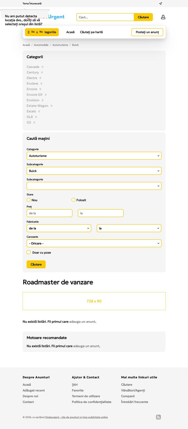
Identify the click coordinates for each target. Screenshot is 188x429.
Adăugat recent (34, 390)
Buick (75, 45)
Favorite (78, 390)
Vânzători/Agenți (133, 390)
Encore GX (34, 95)
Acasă (70, 32)
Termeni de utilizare (86, 396)
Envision (33, 100)
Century (33, 72)
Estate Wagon (37, 106)
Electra (32, 78)
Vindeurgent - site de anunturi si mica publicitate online (76, 417)
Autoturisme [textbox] (37, 156)
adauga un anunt (82, 322)
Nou (32, 200)
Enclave (32, 83)
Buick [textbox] (33, 171)
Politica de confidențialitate (91, 402)
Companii (128, 396)
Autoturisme (60, 45)
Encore (32, 89)
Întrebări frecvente (134, 402)
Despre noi (30, 396)
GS (29, 122)
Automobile (41, 45)
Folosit (78, 200)
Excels (31, 111)
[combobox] (94, 156)
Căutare (126, 384)
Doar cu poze (39, 252)
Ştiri (75, 384)
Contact (28, 402)
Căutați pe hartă (91, 32)
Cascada (33, 67)
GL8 (30, 117)
